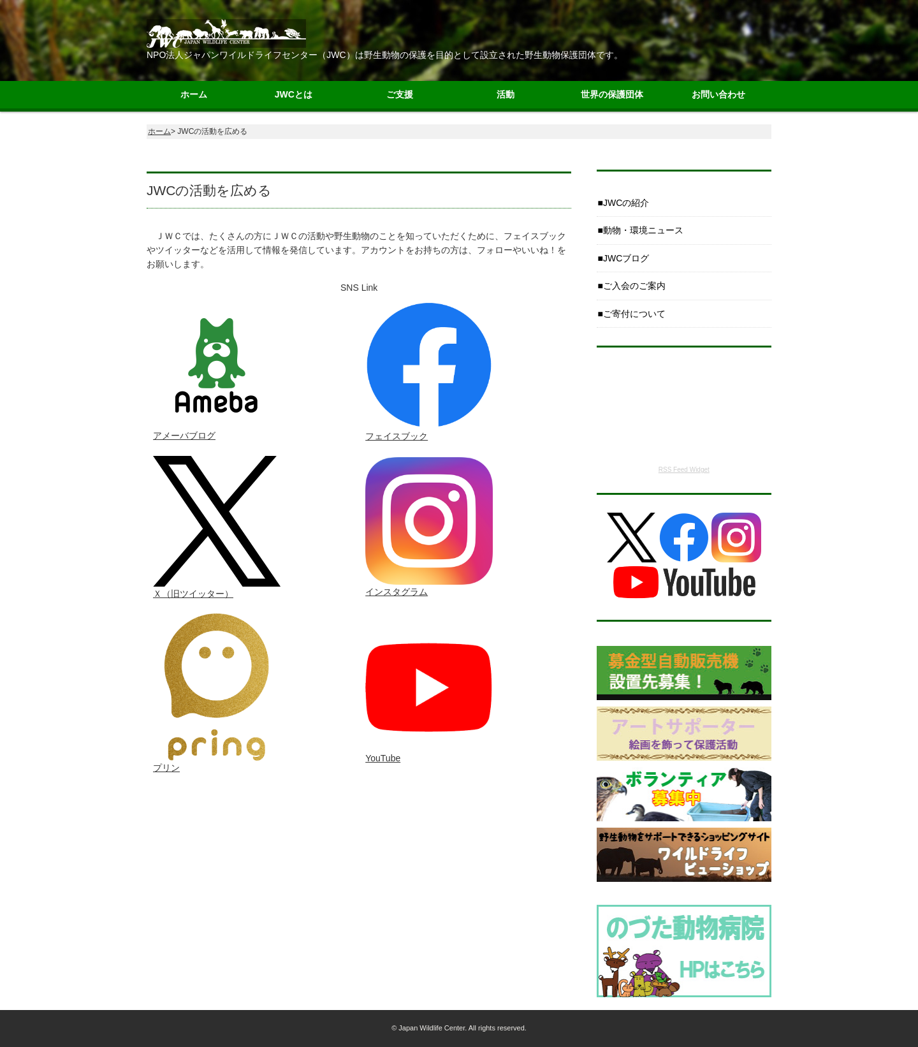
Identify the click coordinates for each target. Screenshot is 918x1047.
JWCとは (293, 94)
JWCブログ (626, 258)
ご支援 (399, 94)
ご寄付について (634, 314)
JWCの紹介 (626, 203)
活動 (505, 94)
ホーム (193, 94)
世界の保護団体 (612, 94)
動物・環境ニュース (643, 230)
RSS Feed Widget (684, 469)
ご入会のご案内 (634, 286)
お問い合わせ (718, 94)
